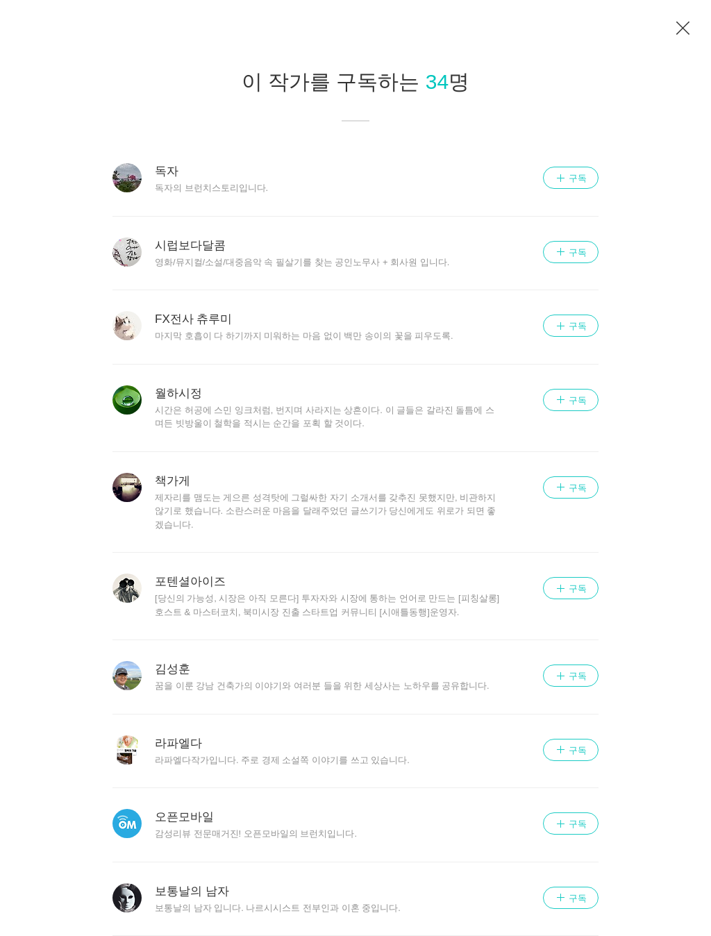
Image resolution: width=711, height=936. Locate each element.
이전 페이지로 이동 (683, 28)
